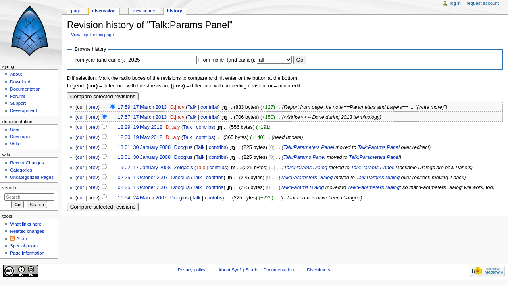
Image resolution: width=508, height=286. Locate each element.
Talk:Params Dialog (305, 167)
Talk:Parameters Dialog (307, 177)
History (174, 10)
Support (18, 103)
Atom (21, 238)
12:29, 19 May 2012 (140, 127)
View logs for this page (92, 34)
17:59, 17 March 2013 (142, 107)
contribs (209, 107)
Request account (483, 3)
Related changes (27, 231)
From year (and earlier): (98, 60)
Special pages (24, 245)
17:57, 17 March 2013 (142, 117)
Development (23, 110)
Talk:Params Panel (379, 147)
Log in (455, 3)
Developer (20, 136)
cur (80, 117)
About (16, 74)
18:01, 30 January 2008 (144, 147)
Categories (21, 170)
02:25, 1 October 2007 (143, 177)
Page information (27, 253)
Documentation (25, 89)
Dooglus (183, 147)
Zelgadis (183, 167)
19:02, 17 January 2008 (144, 167)
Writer (16, 143)
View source (144, 10)
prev (93, 107)
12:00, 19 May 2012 (140, 137)
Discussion (104, 10)
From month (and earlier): (227, 60)
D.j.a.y (177, 107)
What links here (25, 224)
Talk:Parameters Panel (308, 147)
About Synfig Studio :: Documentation (256, 269)
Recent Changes (27, 162)
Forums (17, 96)
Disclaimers (318, 269)
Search (9, 188)
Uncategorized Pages (32, 177)
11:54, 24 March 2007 (142, 198)
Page (76, 10)
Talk (191, 107)
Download (20, 81)
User (14, 129)
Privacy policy (192, 269)
